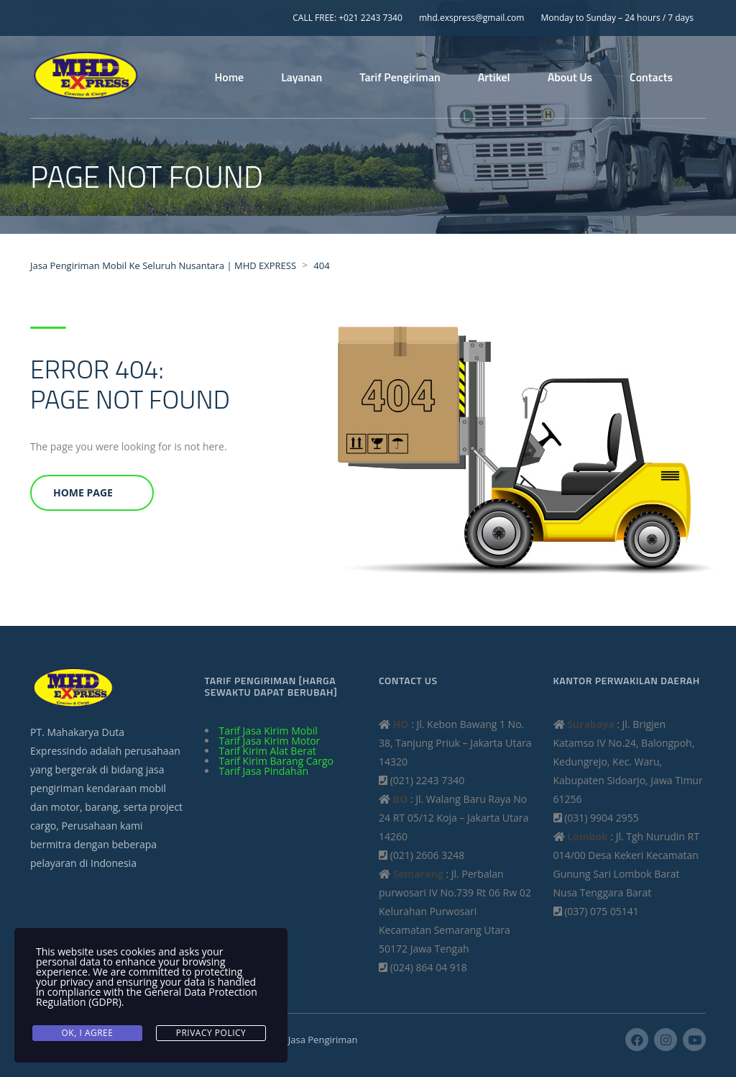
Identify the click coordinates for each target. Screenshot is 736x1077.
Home (229, 77)
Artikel (494, 77)
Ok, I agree (88, 1033)
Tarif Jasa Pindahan (264, 771)
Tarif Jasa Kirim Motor (270, 740)
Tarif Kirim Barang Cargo (276, 761)
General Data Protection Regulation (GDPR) (146, 997)
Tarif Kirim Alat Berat (267, 751)
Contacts (651, 77)
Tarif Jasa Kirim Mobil (268, 730)
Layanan (301, 77)
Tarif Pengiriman (399, 77)
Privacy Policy (211, 1033)
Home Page (83, 492)
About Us (570, 77)
